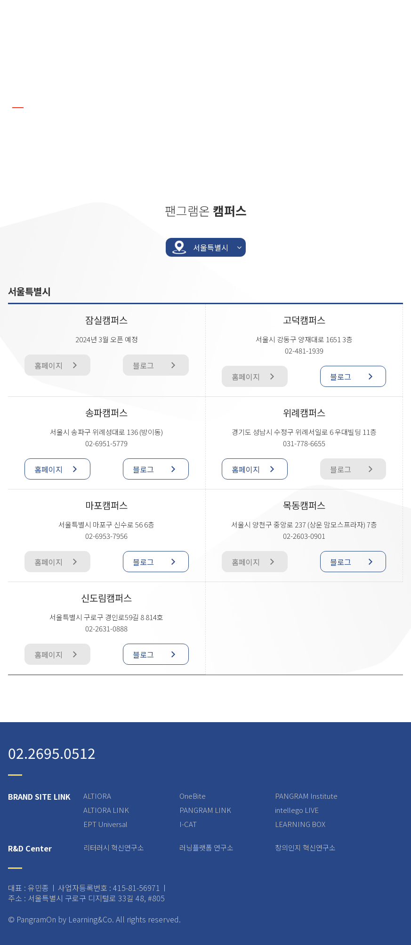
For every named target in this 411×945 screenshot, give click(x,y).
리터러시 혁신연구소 (113, 847)
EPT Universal (105, 824)
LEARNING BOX (300, 824)
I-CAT (188, 824)
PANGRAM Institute (306, 796)
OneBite (192, 796)
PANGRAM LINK (205, 810)
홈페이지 (59, 469)
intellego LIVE (297, 810)
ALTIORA (97, 796)
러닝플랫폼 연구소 (206, 847)
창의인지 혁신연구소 (305, 847)
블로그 (355, 376)
